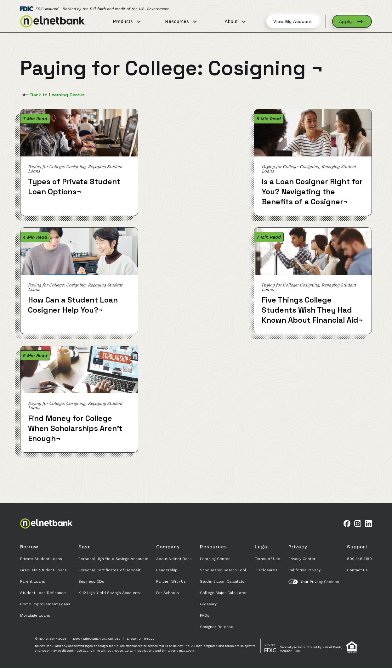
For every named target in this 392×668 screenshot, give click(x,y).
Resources (181, 21)
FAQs (204, 615)
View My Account (292, 21)
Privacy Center (301, 559)
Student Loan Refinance (43, 593)
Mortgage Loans (35, 615)
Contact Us (357, 570)
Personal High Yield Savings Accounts (113, 559)
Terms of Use (267, 559)
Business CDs (91, 581)
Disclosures (266, 570)
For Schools (167, 593)
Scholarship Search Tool (223, 570)
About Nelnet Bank (174, 559)
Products (127, 21)
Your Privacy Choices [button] (313, 582)
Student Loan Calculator (223, 581)
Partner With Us (171, 581)
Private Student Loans (41, 559)
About (235, 21)
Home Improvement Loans (45, 604)
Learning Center (215, 559)
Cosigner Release (216, 627)
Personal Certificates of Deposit (109, 570)
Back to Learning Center (53, 95)
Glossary (208, 604)
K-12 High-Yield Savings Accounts (109, 593)
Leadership (167, 570)
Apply (352, 21)
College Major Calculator (223, 593)
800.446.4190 (359, 559)
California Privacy (304, 570)
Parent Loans (32, 581)
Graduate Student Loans (43, 570)
